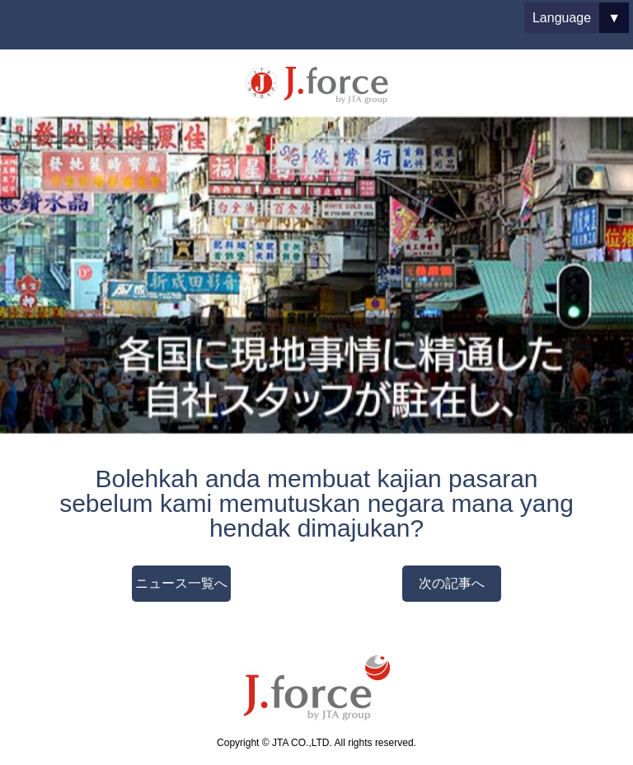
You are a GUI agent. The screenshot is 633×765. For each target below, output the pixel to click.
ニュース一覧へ (181, 583)
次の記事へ (452, 583)
